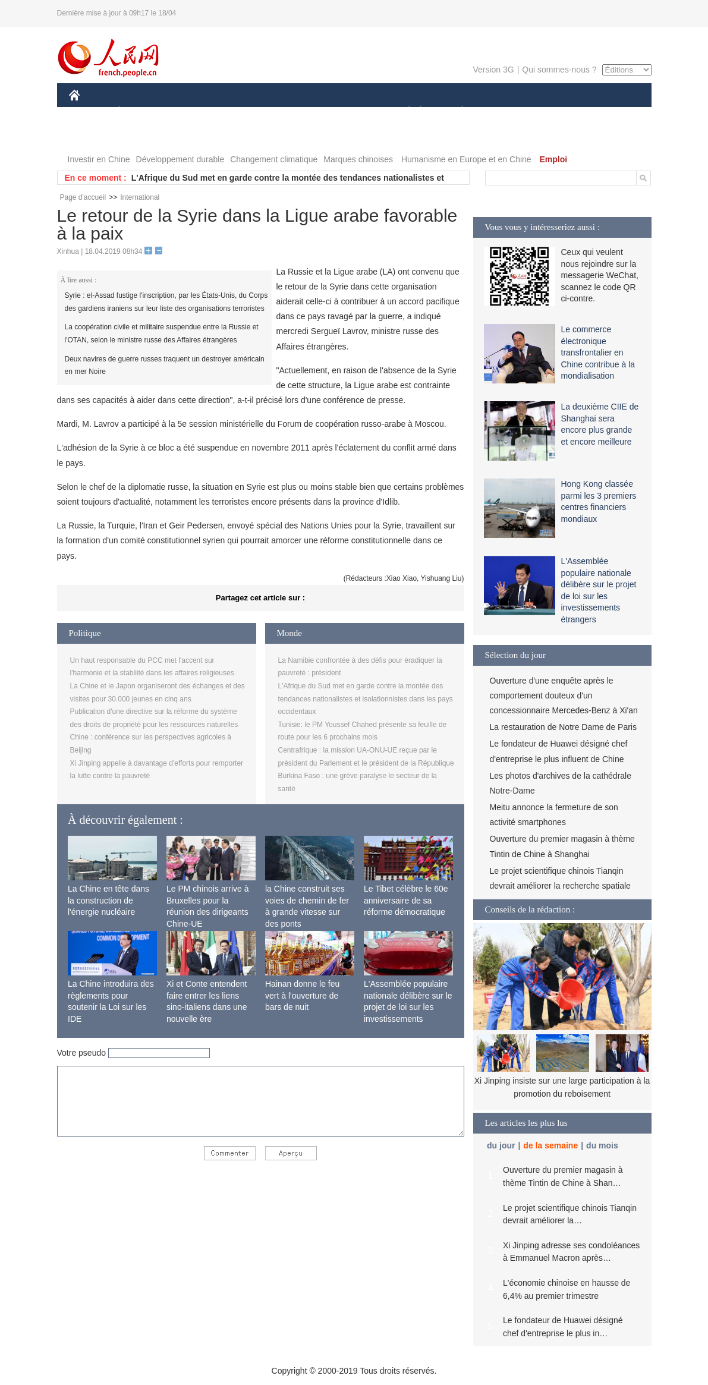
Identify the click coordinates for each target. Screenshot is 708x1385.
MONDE (195, 112)
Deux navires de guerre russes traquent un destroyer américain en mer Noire (165, 365)
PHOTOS (608, 112)
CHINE (89, 112)
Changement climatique (273, 159)
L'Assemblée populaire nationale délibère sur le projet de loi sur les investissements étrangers (408, 1007)
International (139, 197)
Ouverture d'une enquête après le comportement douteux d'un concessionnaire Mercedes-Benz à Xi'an (564, 695)
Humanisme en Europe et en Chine (466, 159)
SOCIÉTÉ (403, 112)
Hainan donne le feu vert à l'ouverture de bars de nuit (302, 995)
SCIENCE (297, 112)
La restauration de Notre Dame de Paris (563, 727)
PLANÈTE (456, 112)
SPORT (503, 112)
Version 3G (493, 69)
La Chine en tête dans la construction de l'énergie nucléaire (108, 900)
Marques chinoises (358, 159)
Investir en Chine (99, 159)
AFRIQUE (245, 112)
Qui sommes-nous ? (559, 69)
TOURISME (554, 112)
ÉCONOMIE (140, 112)
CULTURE (350, 112)
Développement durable (180, 159)
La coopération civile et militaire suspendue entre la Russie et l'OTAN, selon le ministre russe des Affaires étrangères (162, 333)
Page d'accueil (83, 197)
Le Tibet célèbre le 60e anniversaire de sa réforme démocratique (406, 900)
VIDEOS (92, 136)
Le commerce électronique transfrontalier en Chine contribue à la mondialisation (598, 352)
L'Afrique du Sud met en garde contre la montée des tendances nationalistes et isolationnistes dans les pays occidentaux (365, 699)
